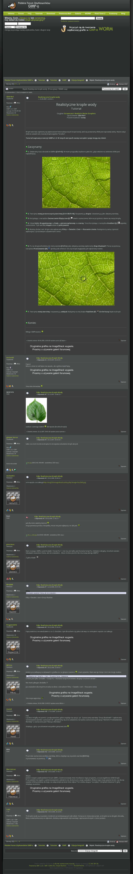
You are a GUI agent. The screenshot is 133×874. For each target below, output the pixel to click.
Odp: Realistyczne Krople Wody (49, 358)
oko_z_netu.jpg (31, 535)
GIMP (64, 80)
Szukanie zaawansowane (70, 21)
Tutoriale (39, 14)
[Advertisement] (53, 57)
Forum (21, 14)
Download (51, 14)
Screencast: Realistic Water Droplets (80, 113)
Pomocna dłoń (65, 14)
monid (9, 709)
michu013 (10, 476)
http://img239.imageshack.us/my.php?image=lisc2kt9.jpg (64, 482)
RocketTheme (79, 866)
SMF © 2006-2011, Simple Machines (55, 866)
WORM (88, 14)
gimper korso (12, 437)
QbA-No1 (10, 97)
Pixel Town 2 (100, 14)
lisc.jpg (29, 462)
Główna (11, 14)
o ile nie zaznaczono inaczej (63, 864)
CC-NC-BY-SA (93, 864)
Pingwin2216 (11, 625)
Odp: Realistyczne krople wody (49, 810)
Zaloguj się (24, 18)
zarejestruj (39, 18)
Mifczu (9, 665)
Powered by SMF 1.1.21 (36, 866)
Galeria (78, 14)
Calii (8, 809)
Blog (123, 14)
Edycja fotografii (78, 80)
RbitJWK (9, 584)
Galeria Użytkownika (12, 115)
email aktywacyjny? (35, 20)
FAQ (29, 14)
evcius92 (10, 357)
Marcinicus (11, 769)
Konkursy (113, 14)
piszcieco (10, 544)
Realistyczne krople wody (49, 97)
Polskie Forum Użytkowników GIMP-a (19, 80)
